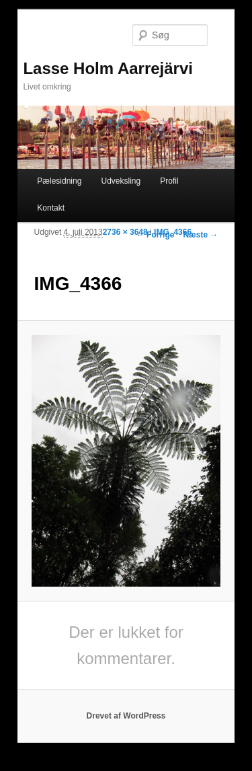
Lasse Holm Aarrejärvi (108, 68)
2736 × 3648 (125, 232)
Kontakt (51, 208)
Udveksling (120, 181)
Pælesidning (59, 181)
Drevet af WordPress (126, 716)
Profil (169, 181)
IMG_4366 (173, 232)
